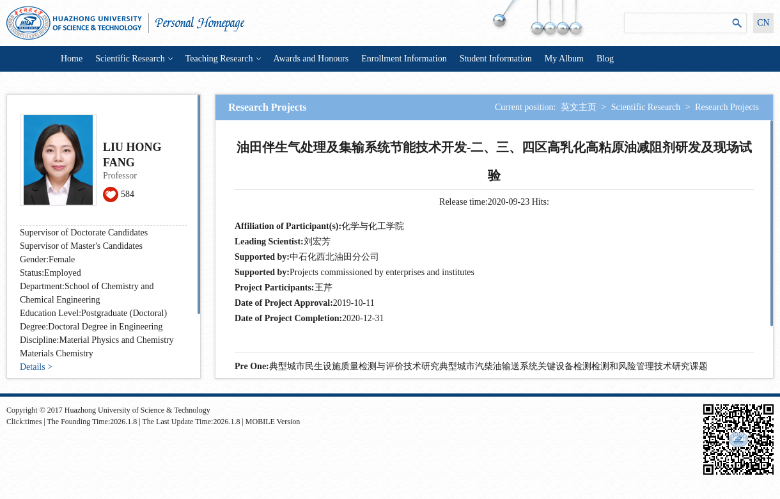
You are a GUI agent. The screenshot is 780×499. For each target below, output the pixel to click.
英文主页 (579, 107)
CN (763, 23)
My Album (564, 58)
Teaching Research (223, 58)
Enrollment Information (403, 58)
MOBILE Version (273, 421)
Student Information (496, 58)
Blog (605, 58)
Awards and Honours (311, 58)
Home (71, 58)
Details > (36, 367)
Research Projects (727, 107)
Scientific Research (133, 58)
